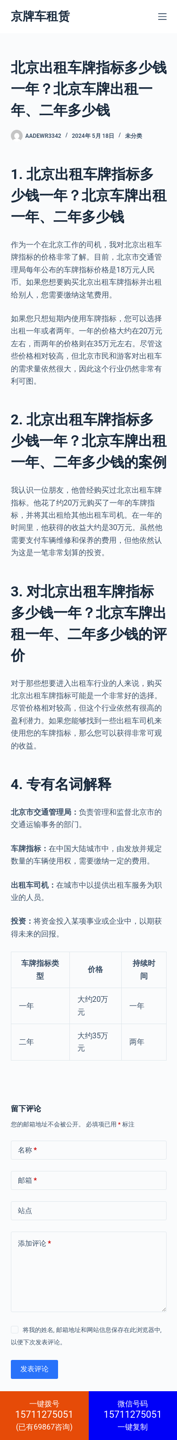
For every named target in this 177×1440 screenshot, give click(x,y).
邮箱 (27, 1181)
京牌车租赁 (40, 16)
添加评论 (34, 1244)
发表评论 (34, 1369)
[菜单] (162, 16)
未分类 (133, 136)
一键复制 (133, 1415)
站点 (25, 1210)
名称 (27, 1150)
